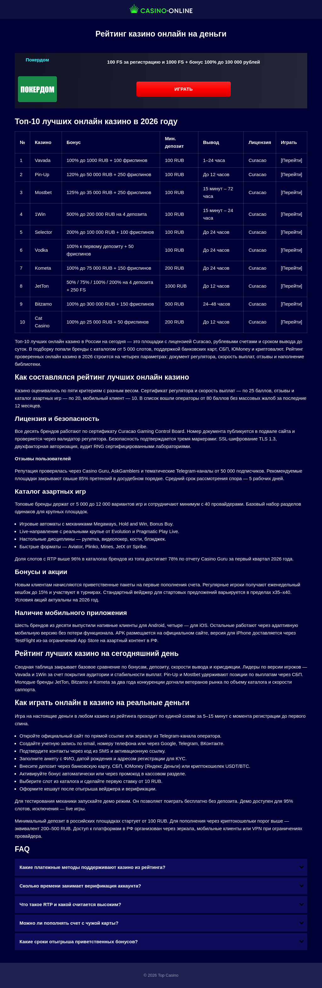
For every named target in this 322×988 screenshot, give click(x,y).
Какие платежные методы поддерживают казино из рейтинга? (92, 867)
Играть (184, 89)
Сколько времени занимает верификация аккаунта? (80, 885)
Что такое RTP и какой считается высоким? (70, 904)
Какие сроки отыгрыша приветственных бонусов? (78, 941)
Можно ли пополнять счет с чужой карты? (69, 923)
